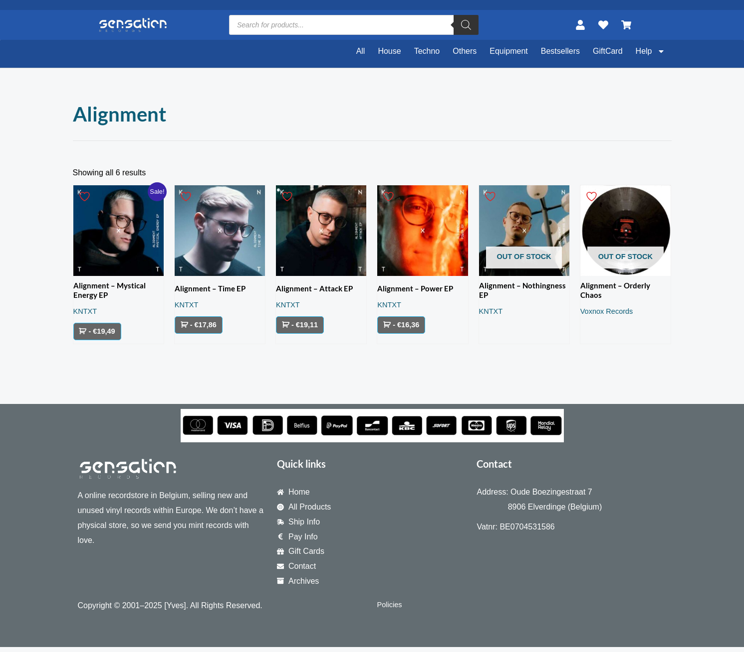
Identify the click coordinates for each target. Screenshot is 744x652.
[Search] (466, 25)
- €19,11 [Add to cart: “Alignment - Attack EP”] (306, 326)
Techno (427, 51)
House (389, 51)
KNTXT (86, 314)
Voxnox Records (609, 314)
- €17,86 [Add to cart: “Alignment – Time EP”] (205, 326)
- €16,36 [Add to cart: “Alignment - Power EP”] (407, 326)
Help (650, 51)
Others (465, 51)
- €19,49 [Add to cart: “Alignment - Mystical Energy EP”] (103, 335)
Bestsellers (560, 51)
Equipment (509, 51)
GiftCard (608, 51)
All (360, 51)
